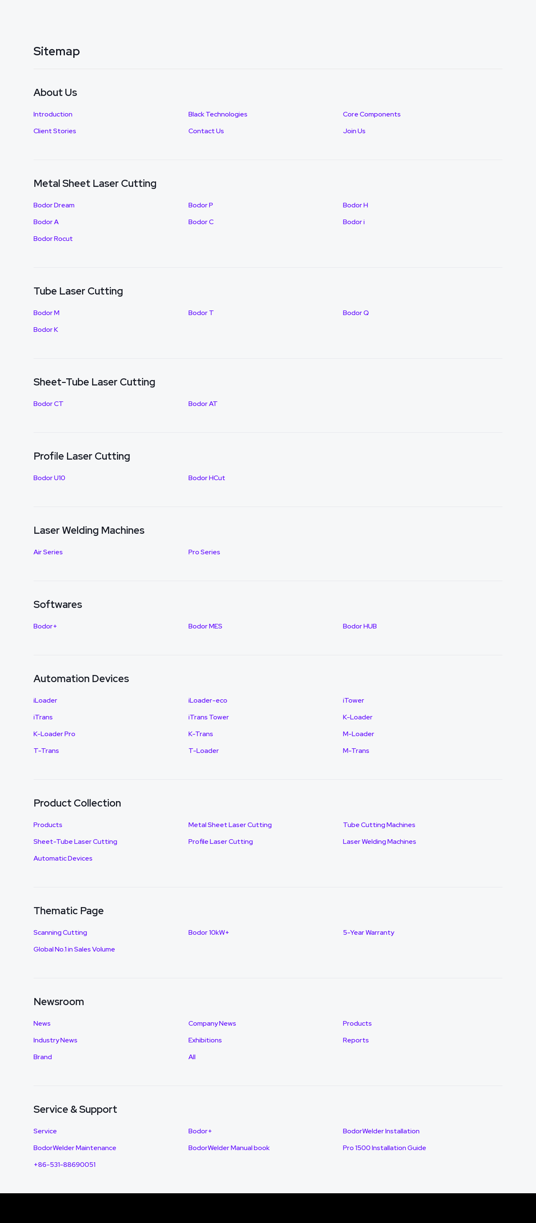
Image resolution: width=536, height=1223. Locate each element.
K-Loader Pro (54, 733)
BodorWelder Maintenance (75, 1147)
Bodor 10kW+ (208, 932)
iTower (353, 700)
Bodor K (46, 329)
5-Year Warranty (368, 932)
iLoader (45, 700)
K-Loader (358, 717)
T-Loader (203, 750)
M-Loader (358, 733)
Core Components (372, 114)
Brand (43, 1056)
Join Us (354, 131)
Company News (212, 1023)
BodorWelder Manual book (229, 1147)
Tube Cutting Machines (379, 824)
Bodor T (201, 312)
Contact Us (206, 131)
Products (48, 824)
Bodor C (201, 221)
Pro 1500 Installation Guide (384, 1147)
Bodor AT (203, 403)
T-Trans (46, 750)
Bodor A (46, 221)
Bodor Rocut (53, 238)
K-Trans (200, 733)
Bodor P (200, 205)
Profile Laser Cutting (220, 841)
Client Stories (55, 131)
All (192, 1056)
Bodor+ (45, 626)
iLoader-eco (207, 700)
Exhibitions (205, 1040)
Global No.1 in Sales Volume (74, 949)
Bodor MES (205, 626)
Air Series (48, 552)
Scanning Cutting (60, 932)
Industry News (55, 1040)
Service (45, 1131)
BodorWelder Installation (381, 1131)
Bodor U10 (49, 477)
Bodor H (355, 205)
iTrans (43, 717)
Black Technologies (217, 114)
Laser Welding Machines (379, 841)
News (42, 1023)
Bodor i (354, 221)
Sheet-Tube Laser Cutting (75, 841)
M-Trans (356, 750)
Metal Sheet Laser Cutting (230, 824)
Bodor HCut (206, 477)
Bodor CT (49, 403)
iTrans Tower (208, 717)
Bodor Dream (54, 205)
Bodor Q (356, 312)
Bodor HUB (360, 626)
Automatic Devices (63, 858)
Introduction (53, 114)
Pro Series (204, 552)
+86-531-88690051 (64, 1164)
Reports (356, 1040)
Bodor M (46, 312)
